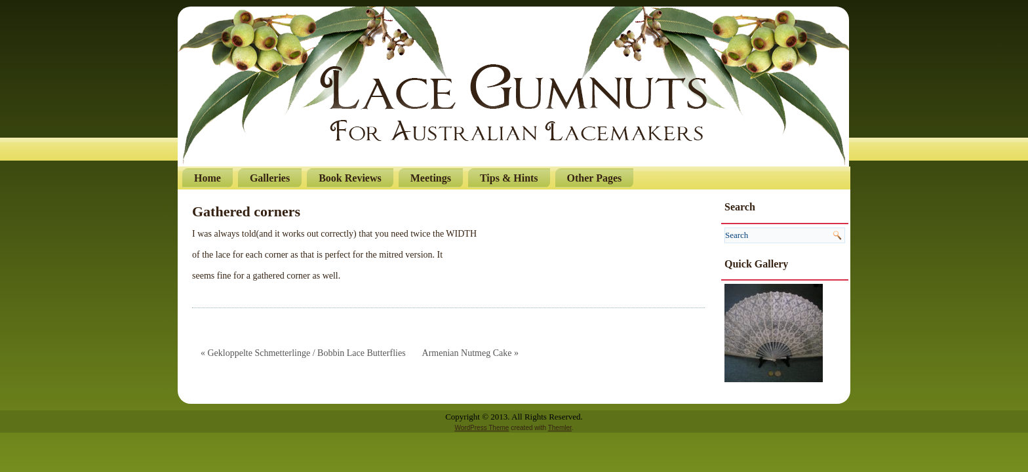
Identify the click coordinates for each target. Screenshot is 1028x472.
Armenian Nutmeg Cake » (470, 353)
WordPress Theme (481, 427)
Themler (560, 427)
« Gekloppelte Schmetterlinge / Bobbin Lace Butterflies (303, 353)
